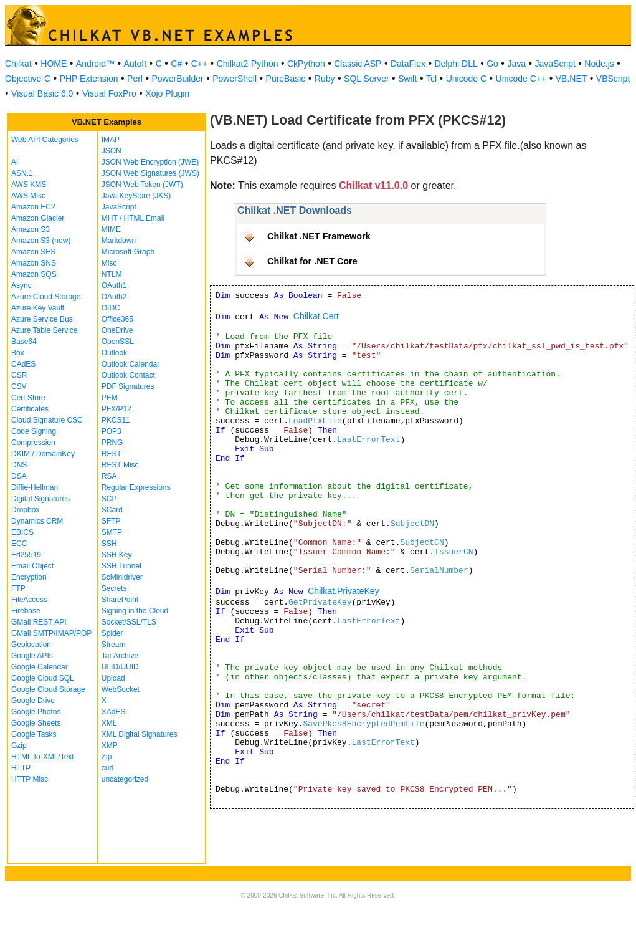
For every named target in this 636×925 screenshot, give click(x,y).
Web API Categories (44, 139)
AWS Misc (28, 195)
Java (516, 64)
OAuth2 (114, 296)
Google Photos (35, 711)
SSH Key (117, 554)
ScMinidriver (122, 577)
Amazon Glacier (37, 218)
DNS (19, 465)
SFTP (111, 521)
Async (21, 285)
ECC (19, 543)
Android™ (95, 64)
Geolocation (31, 644)
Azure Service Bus (42, 319)
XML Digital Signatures (140, 734)
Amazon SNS (33, 263)
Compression (33, 442)
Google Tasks (34, 734)
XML (109, 723)
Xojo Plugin (167, 93)
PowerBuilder (177, 79)
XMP (110, 745)
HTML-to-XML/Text (42, 756)
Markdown (119, 240)
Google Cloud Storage (48, 689)
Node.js (599, 64)
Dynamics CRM (37, 521)
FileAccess (29, 599)
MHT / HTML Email (133, 218)
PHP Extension (89, 79)
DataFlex (408, 64)
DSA (19, 476)
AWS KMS (28, 184)
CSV (19, 386)
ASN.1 (22, 173)
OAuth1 (114, 285)
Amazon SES (33, 251)
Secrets (114, 588)
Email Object (32, 566)
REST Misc (120, 465)
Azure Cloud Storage (45, 296)
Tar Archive (120, 655)
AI (14, 162)
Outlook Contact (128, 375)
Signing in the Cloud (135, 610)
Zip (107, 756)
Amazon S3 (30, 229)
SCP (109, 498)
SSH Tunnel (121, 566)
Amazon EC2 (33, 207)
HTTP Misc (29, 779)
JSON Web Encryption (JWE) (150, 162)
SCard (112, 510)
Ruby (325, 79)
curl (107, 768)
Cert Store (28, 397)
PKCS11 (116, 420)
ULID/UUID (120, 667)
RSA (109, 476)
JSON (111, 150)
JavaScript (555, 64)
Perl (135, 79)
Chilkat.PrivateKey (343, 591)
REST (111, 453)
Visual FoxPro (109, 93)
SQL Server (366, 79)
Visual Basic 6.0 (42, 93)
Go (492, 64)
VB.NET (571, 79)
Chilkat (18, 64)
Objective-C (27, 79)
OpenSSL (118, 341)
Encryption (29, 577)
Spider (112, 633)
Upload (113, 678)
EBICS (22, 532)
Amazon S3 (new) (40, 240)
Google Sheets (35, 723)
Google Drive (33, 700)
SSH (109, 543)
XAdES (114, 711)
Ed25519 (26, 554)
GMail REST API (38, 622)
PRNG (112, 442)
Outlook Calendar (130, 364)
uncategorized (125, 779)
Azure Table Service (44, 330)
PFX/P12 (116, 409)
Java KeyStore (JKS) (136, 195)
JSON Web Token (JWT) (142, 184)
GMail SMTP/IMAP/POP (51, 633)
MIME (111, 229)
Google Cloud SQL (42, 678)
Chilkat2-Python (247, 64)
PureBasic (286, 79)
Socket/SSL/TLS (129, 622)
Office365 (117, 319)
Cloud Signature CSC (47, 420)
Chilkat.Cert (316, 316)
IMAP (111, 139)
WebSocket (121, 689)
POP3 (111, 431)
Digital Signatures (40, 498)
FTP (18, 588)
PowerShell (234, 79)
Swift (407, 79)
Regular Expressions (136, 487)
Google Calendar (39, 667)
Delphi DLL (455, 64)
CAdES (23, 364)
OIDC (111, 308)
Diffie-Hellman (34, 487)
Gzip (19, 745)
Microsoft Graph (128, 251)
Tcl (431, 79)
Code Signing (33, 431)
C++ (199, 64)
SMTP (112, 532)
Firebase (25, 610)
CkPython (306, 64)
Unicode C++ (521, 79)
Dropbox (25, 510)
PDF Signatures (128, 386)
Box (17, 352)
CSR (19, 375)
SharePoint (120, 599)
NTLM (112, 274)
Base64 (24, 341)
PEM (110, 397)
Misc (109, 263)
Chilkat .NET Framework (319, 236)
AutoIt (135, 64)
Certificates (30, 409)
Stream (114, 644)
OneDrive (117, 330)
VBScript (613, 79)
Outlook (114, 352)
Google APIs (32, 655)
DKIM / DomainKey (43, 453)
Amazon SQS (34, 274)
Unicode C (466, 79)
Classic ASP (357, 64)
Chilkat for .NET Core (312, 261)
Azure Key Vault (37, 308)
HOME (53, 64)
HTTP (21, 768)
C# (176, 64)
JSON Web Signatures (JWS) (150, 173)
